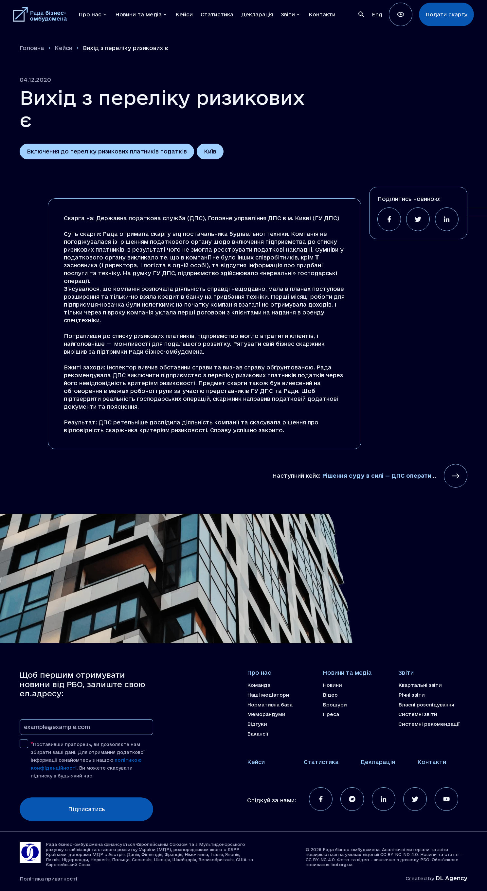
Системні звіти (417, 714)
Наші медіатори (268, 695)
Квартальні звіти (420, 685)
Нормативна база (270, 704)
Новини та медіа (347, 672)
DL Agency (451, 878)
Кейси (63, 48)
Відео (330, 695)
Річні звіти (411, 695)
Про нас (259, 672)
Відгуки (257, 724)
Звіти (406, 672)
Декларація (377, 762)
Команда (258, 685)
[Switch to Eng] (377, 14)
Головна (32, 48)
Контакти (431, 762)
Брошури (335, 704)
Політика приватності (48, 879)
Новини (332, 685)
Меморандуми (266, 714)
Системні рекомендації (429, 724)
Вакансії (257, 734)
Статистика (321, 762)
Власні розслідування (426, 704)
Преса (331, 714)
